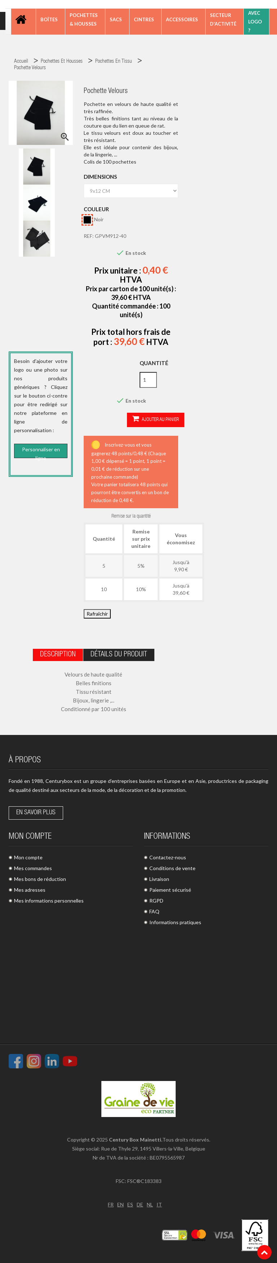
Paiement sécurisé (170, 890)
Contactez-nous (167, 857)
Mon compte (28, 857)
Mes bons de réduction (40, 879)
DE (140, 1204)
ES (130, 1204)
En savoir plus (36, 813)
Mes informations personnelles (49, 901)
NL (150, 1204)
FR (111, 1204)
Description (58, 655)
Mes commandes (33, 868)
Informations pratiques (175, 922)
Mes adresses (29, 890)
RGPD (156, 901)
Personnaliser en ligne (41, 452)
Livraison (159, 879)
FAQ (154, 911)
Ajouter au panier (155, 419)
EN (120, 1204)
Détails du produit (119, 655)
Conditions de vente (172, 868)
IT (159, 1204)
